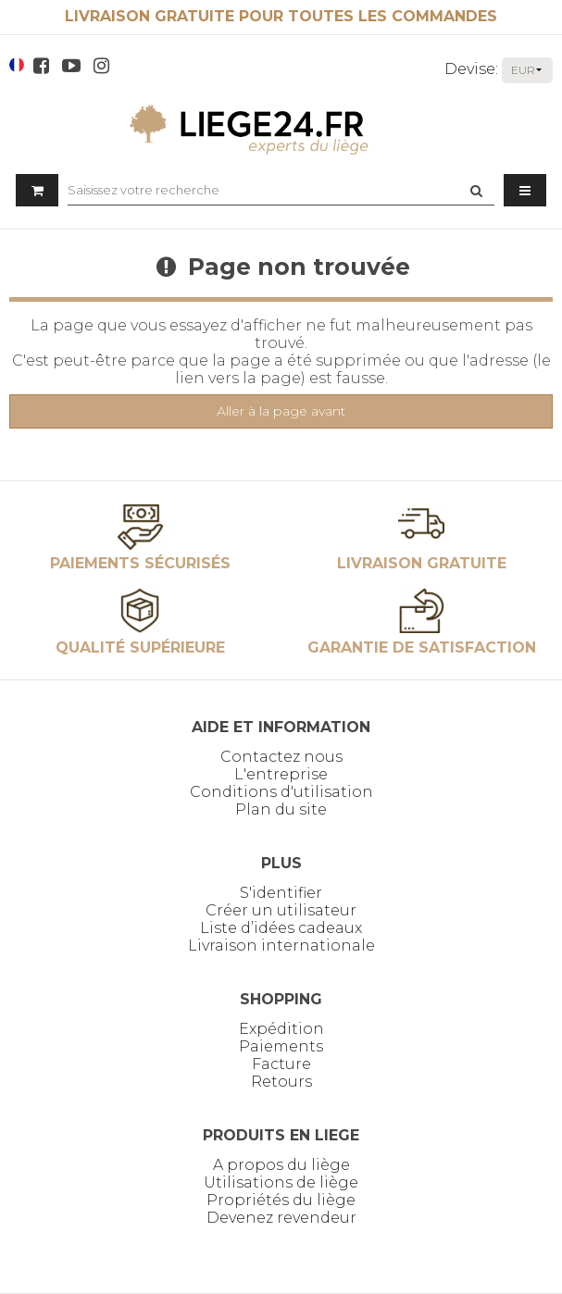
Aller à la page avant (281, 411)
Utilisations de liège (281, 1182)
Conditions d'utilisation (281, 792)
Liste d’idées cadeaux (281, 928)
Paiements (281, 1046)
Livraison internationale (281, 945)
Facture (281, 1064)
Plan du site (281, 809)
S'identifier (281, 893)
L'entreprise (281, 774)
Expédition (281, 1029)
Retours (281, 1081)
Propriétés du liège (281, 1200)
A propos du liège (281, 1165)
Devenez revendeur (281, 1217)
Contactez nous (281, 756)
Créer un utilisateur (281, 910)
